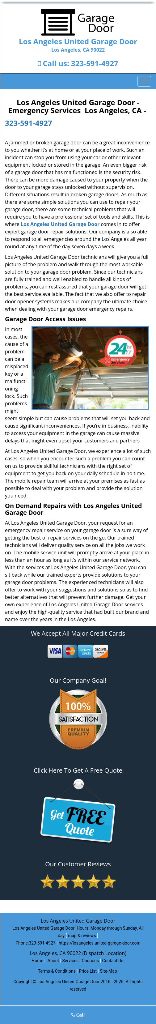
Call (78, 1015)
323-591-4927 (94, 63)
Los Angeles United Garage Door (60, 224)
